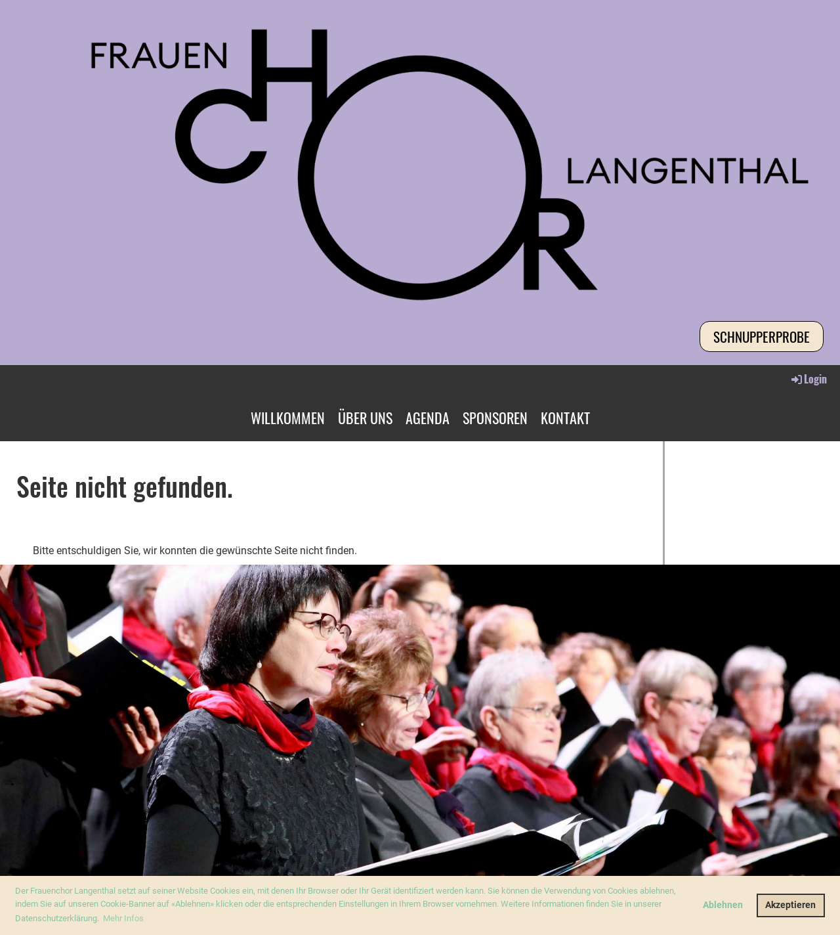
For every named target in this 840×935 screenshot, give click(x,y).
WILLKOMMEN (288, 417)
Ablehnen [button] (723, 905)
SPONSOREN (495, 417)
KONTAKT (565, 417)
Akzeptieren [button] (790, 905)
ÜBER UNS (365, 417)
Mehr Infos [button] (123, 918)
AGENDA (428, 417)
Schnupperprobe (761, 336)
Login (808, 379)
